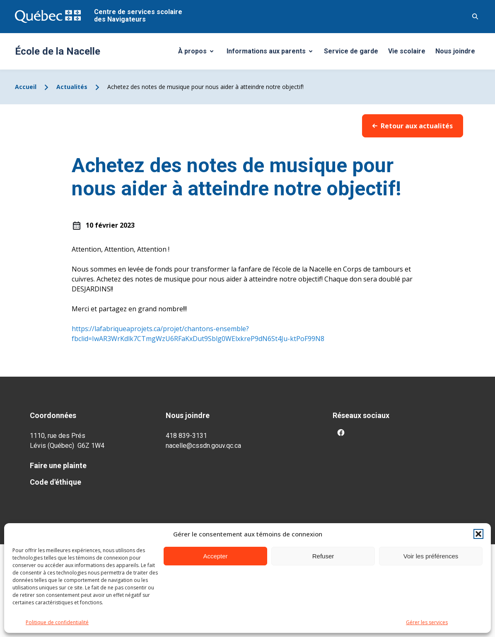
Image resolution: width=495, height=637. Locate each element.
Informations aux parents (271, 53)
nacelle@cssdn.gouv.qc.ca (203, 446)
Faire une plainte (58, 465)
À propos (199, 53)
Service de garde (351, 51)
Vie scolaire (406, 51)
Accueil (25, 87)
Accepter (215, 556)
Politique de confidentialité (57, 622)
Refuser (323, 556)
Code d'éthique (55, 482)
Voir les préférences (431, 556)
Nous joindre (455, 51)
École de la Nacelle (57, 51)
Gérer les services (427, 622)
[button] (478, 534)
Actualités (71, 87)
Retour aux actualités (412, 126)
